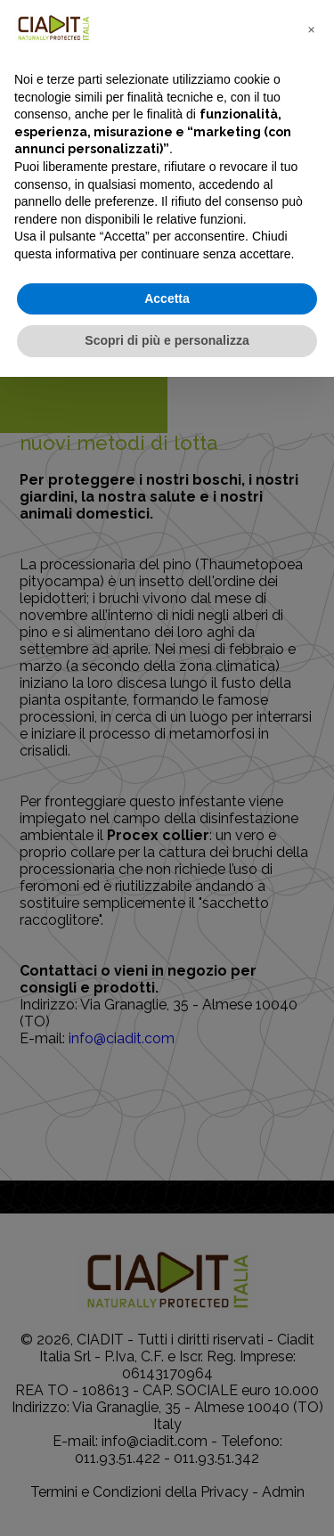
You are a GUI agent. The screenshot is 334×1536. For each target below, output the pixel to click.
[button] (311, 28)
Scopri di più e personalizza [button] (166, 340)
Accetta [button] (167, 298)
